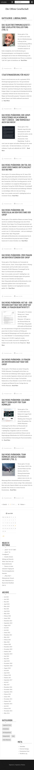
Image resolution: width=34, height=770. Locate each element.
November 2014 (8, 711)
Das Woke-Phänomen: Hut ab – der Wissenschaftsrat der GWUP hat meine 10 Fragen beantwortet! (17, 305)
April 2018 (7, 673)
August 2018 (7, 668)
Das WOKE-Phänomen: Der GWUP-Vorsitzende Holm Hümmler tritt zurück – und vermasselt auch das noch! (16, 119)
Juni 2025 (6, 599)
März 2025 (7, 606)
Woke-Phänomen (7, 739)
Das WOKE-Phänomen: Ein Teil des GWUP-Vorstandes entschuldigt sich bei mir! (16, 167)
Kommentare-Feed (24, 751)
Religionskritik (6, 736)
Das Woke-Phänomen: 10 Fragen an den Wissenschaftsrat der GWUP (16, 362)
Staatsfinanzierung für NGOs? (16, 74)
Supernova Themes (20, 764)
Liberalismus (6, 729)
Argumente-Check (7, 725)
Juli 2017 (6, 682)
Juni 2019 (6, 656)
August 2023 (7, 625)
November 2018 (8, 663)
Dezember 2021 (8, 635)
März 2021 (7, 637)
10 (18, 504)
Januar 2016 (7, 696)
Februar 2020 (7, 644)
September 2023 (8, 623)
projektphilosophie (8, 68)
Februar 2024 (7, 616)
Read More (24, 60)
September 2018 (8, 665)
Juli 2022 (6, 630)
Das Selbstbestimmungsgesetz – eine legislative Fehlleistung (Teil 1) (16, 27)
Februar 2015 (7, 708)
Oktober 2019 (7, 651)
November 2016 (8, 689)
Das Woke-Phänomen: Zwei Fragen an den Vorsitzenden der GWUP (17, 256)
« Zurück (4, 504)
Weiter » (22, 504)
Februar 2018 (7, 675)
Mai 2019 (6, 658)
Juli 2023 (6, 627)
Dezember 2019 (8, 646)
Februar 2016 (7, 694)
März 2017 (7, 684)
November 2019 (8, 649)
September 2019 (8, 654)
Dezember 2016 (8, 687)
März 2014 (7, 713)
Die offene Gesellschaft (17, 9)
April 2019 (7, 661)
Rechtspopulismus (7, 732)
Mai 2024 (6, 608)
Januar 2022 (7, 632)
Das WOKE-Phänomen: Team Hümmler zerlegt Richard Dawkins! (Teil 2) (14, 457)
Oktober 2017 (7, 677)
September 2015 (8, 703)
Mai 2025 (6, 601)
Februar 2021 (7, 639)
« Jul (3, 536)
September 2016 (8, 692)
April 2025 (7, 604)
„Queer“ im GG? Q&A (10, 549)
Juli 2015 (6, 706)
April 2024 (7, 611)
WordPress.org (23, 753)
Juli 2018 (6, 670)
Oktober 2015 (7, 701)
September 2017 (8, 680)
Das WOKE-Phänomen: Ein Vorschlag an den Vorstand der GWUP (16, 212)
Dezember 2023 (8, 620)
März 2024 (7, 613)
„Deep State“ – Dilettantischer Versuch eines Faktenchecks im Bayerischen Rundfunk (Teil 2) (8, 580)
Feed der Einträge (24, 749)
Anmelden (22, 746)
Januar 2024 (7, 618)
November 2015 (8, 699)
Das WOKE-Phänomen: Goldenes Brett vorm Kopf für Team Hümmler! (16, 402)
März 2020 (7, 642)
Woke (13, 736)
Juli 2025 (6, 597)
